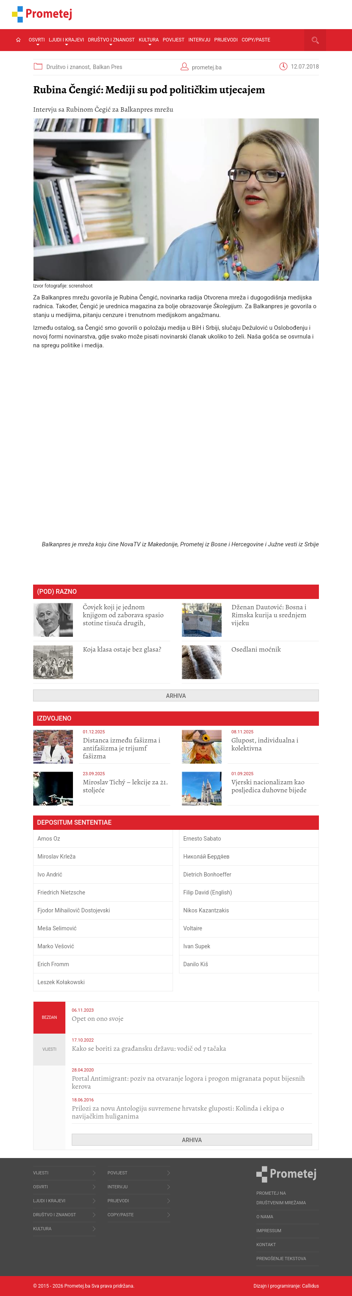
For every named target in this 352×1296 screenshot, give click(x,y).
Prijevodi (226, 40)
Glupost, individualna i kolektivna (265, 744)
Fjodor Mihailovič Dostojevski (73, 910)
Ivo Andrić (49, 874)
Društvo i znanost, (69, 67)
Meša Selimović (57, 928)
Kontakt (266, 1244)
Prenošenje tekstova (281, 1258)
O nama (264, 1216)
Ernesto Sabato (202, 838)
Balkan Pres (107, 67)
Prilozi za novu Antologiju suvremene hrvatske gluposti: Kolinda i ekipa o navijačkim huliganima (178, 1112)
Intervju (199, 40)
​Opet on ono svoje (98, 1018)
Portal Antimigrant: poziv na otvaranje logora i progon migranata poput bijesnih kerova (188, 1082)
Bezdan (49, 1017)
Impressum (268, 1230)
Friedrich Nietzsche (61, 892)
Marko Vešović (55, 946)
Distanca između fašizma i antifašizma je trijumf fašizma (122, 748)
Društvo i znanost (111, 41)
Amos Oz (48, 838)
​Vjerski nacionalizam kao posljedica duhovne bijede (269, 786)
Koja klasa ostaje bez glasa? (122, 649)
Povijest (173, 40)
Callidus (310, 1286)
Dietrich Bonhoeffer (207, 874)
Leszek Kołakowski (61, 982)
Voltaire (193, 928)
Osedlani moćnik (256, 649)
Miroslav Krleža (56, 856)
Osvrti (37, 41)
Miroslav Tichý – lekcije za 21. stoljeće (125, 786)
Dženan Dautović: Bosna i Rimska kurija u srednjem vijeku (269, 615)
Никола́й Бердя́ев (206, 856)
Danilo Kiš (195, 964)
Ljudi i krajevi (66, 41)
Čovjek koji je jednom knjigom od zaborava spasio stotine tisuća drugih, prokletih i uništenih (123, 619)
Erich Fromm (53, 964)
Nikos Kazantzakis (206, 910)
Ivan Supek (196, 946)
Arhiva (176, 696)
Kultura (149, 41)
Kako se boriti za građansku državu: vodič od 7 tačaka (149, 1048)
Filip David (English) (207, 892)
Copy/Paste (256, 40)
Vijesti (50, 1049)
